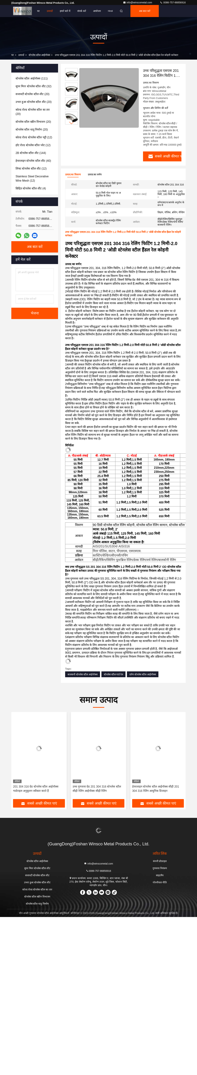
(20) (32, 94)
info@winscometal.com (138, 2)
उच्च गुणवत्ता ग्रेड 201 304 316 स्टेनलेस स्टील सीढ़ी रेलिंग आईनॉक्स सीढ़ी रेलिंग (156, 788)
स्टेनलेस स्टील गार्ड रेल (113, 673)
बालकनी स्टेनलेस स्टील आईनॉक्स (83, 673)
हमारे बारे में (65, 11)
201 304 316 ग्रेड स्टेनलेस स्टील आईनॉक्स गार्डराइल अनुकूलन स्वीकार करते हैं (95, 788)
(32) (34, 86)
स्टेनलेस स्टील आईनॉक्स (39, 55)
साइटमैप (160, 874)
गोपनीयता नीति (160, 881)
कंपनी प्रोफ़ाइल (160, 860)
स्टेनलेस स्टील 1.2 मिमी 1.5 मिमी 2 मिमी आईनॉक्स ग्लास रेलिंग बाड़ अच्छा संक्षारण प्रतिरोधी (34, 789)
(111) (32, 78)
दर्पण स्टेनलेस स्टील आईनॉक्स (142, 673)
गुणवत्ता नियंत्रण (160, 867)
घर (38, 11)
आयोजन (97, 11)
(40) (33, 160)
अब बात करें (144, 11)
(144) (31, 152)
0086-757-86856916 (173, 2)
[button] (71, 123)
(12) (34, 137)
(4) (31, 188)
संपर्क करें (81, 11)
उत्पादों (50, 11)
